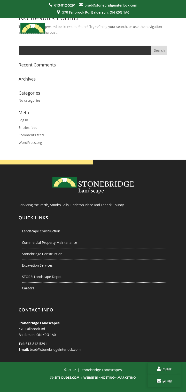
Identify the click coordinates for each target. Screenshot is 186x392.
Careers (28, 288)
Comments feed (31, 135)
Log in (23, 120)
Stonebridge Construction (42, 254)
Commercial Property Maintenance (49, 242)
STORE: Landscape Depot (42, 276)
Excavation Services (37, 265)
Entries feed (28, 127)
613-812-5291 (65, 5)
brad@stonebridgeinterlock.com (111, 5)
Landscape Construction (41, 231)
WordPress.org (30, 142)
